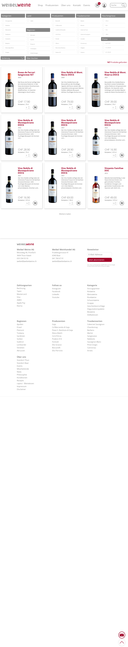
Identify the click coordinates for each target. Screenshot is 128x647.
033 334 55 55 (22, 258)
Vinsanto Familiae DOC (114, 169)
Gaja (54, 324)
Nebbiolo (91, 339)
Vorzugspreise (93, 288)
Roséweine (91, 297)
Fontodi (55, 342)
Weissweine (92, 294)
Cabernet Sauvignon (95, 324)
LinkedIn (55, 294)
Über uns (65, 5)
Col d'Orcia (56, 336)
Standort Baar (23, 363)
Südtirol (20, 342)
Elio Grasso (57, 345)
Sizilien (20, 339)
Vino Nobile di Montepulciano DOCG (26, 122)
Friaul (19, 327)
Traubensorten (94, 321)
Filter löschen (32, 58)
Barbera (90, 330)
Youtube (55, 297)
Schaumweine (93, 300)
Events (86, 5)
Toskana (20, 333)
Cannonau (91, 347)
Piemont (20, 330)
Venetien (20, 347)
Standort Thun (23, 360)
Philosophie (22, 374)
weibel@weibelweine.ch (27, 261)
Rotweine (91, 291)
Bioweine (91, 312)
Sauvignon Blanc (94, 342)
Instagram (56, 288)
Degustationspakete (95, 309)
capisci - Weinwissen (25, 383)
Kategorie (92, 285)
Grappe (90, 303)
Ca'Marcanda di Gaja (61, 327)
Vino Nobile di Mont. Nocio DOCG (72, 73)
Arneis (90, 350)
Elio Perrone (57, 350)
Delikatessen (92, 315)
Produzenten (51, 5)
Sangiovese (92, 336)
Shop (40, 5)
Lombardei (21, 345)
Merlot (90, 333)
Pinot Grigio (92, 345)
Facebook (56, 291)
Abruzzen (21, 350)
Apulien (20, 324)
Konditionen (22, 377)
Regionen (21, 321)
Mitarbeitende (23, 369)
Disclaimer (21, 389)
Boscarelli (56, 347)
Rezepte (20, 380)
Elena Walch (57, 333)
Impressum (21, 386)
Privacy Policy (91, 266)
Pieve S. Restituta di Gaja (62, 330)
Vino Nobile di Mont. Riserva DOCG (115, 73)
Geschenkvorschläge (96, 306)
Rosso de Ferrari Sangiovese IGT (26, 73)
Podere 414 (57, 339)
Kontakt (77, 5)
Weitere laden (65, 214)
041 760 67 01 (58, 258)
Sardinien (21, 336)
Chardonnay (92, 327)
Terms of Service (101, 266)
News (19, 372)
